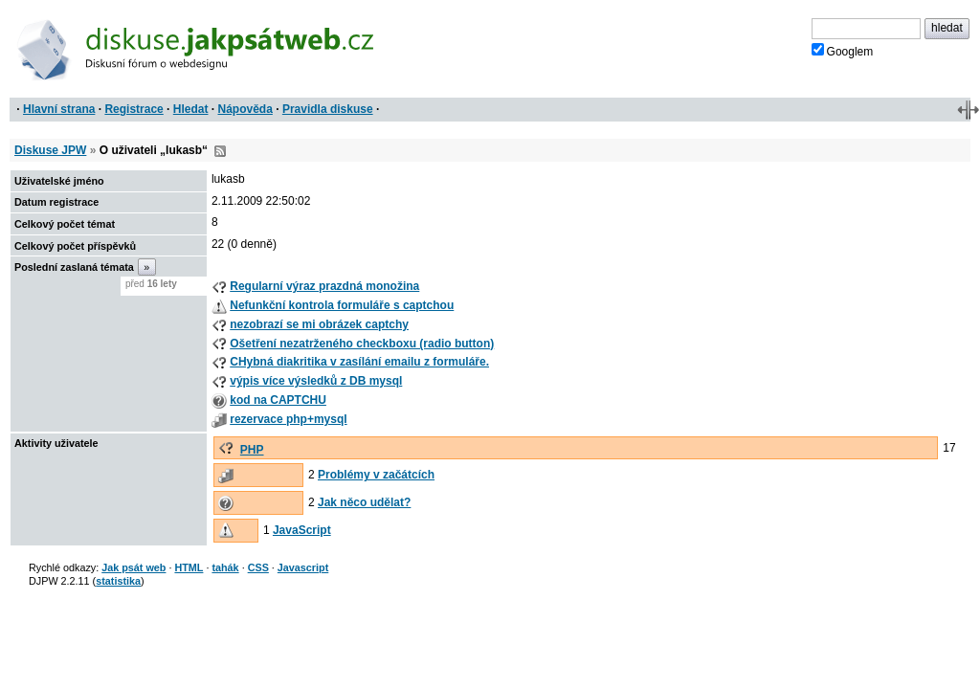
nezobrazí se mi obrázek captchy (319, 324)
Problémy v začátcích (376, 474)
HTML (188, 567)
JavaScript (302, 530)
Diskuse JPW (50, 150)
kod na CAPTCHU (278, 400)
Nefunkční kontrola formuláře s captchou (342, 305)
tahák (225, 567)
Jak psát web (133, 567)
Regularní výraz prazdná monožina (324, 286)
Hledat (191, 109)
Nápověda (245, 109)
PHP (252, 449)
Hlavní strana (59, 109)
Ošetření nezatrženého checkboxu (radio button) (362, 343)
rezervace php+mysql (288, 419)
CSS (258, 567)
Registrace (133, 109)
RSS (220, 151)
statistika (118, 581)
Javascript (303, 567)
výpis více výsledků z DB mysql (316, 381)
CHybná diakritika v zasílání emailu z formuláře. (359, 361)
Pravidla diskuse (327, 109)
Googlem (843, 50)
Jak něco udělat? (364, 502)
